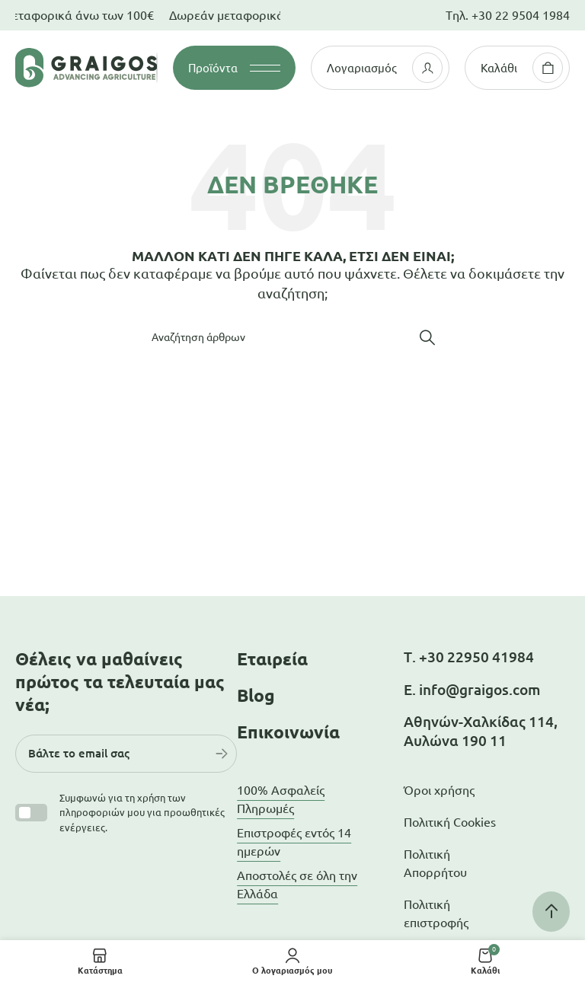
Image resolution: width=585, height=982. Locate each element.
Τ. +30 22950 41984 (469, 657)
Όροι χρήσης (439, 790)
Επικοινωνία (288, 731)
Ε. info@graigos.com (472, 689)
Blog (256, 695)
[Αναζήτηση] (292, 337)
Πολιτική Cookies (450, 822)
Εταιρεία (272, 658)
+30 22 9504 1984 (521, 15)
